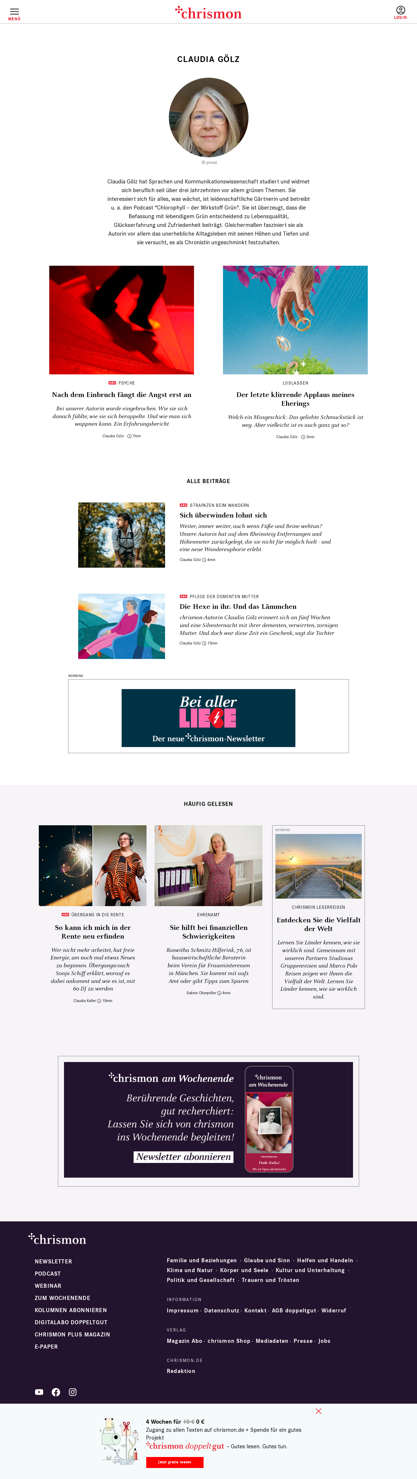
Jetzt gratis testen (174, 1462)
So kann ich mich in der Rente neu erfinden (93, 932)
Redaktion (181, 1371)
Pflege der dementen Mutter (224, 596)
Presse (303, 1341)
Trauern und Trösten (270, 1280)
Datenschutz (221, 1310)
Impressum (183, 1310)
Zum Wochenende (62, 1298)
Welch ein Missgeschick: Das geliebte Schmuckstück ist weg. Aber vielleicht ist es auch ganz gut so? (295, 421)
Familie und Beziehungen (202, 1260)
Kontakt (255, 1310)
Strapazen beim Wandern (219, 505)
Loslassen (295, 383)
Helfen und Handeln (325, 1260)
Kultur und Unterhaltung (310, 1270)
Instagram (72, 1392)
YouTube (39, 1392)
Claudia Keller (84, 1000)
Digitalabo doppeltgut (71, 1322)
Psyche (126, 383)
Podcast (48, 1273)
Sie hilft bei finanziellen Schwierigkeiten (209, 932)
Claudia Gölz (113, 436)
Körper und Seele (244, 1270)
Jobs (324, 1341)
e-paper (46, 1346)
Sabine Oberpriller (201, 992)
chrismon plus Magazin (72, 1334)
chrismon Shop (229, 1341)
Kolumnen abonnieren (71, 1310)
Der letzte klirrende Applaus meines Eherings (295, 399)
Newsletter (53, 1261)
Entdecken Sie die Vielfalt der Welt (319, 924)
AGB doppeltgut (294, 1310)
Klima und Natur (190, 1270)
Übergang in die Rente (98, 914)
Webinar (48, 1286)
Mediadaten (272, 1341)
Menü (14, 19)
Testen (350, 13)
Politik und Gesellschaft (201, 1280)
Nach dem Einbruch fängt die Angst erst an (121, 395)
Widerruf (334, 1310)
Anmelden (400, 13)
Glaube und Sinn (267, 1260)
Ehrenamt (208, 914)
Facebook (56, 1392)
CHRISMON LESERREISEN (318, 907)
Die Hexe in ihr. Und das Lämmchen (238, 607)
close (318, 1411)
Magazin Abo (184, 1341)
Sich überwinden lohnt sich (223, 515)
